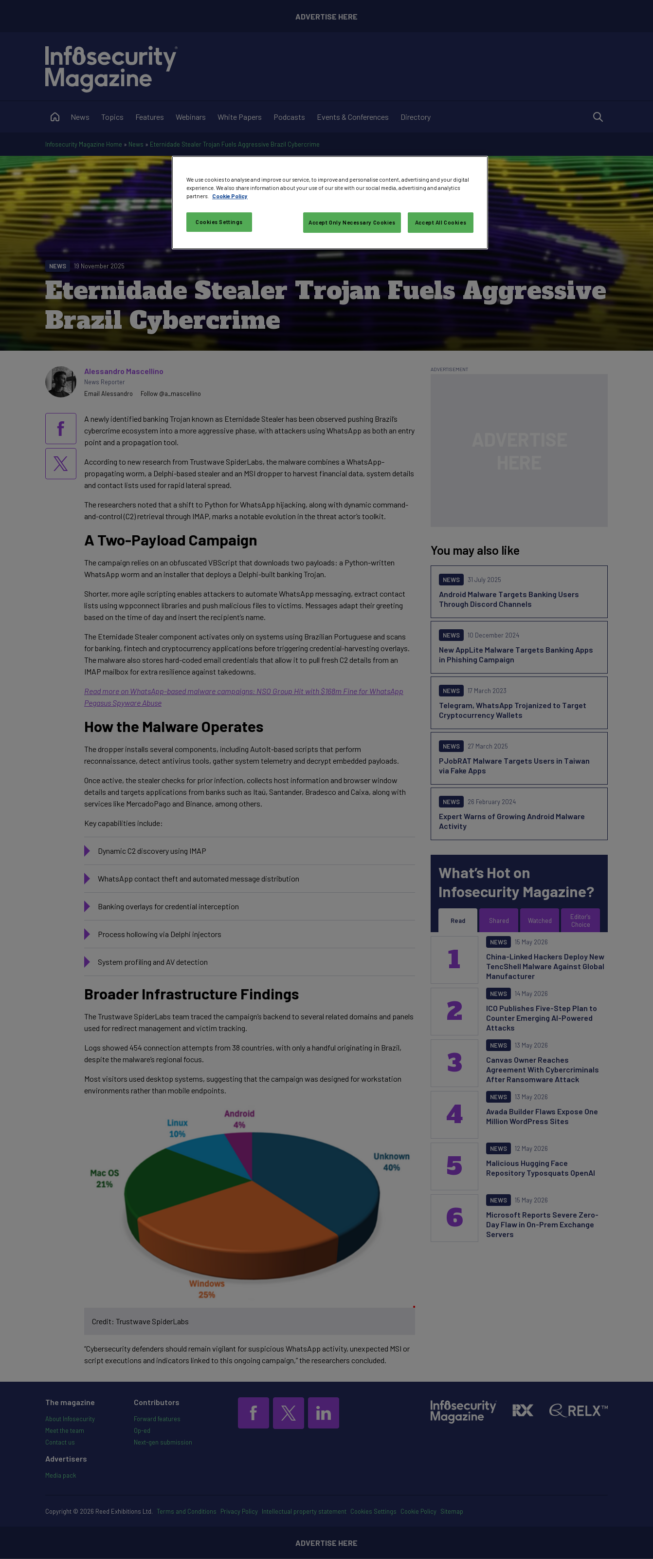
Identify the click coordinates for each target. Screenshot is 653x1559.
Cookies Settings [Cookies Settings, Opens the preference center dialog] (219, 222)
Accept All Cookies (440, 222)
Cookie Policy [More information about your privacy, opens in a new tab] (230, 196)
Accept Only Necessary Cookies (352, 222)
